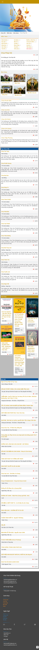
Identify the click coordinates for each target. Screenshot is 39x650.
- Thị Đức (5, 636)
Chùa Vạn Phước (5, 223)
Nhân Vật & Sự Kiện (6, 446)
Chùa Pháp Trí (5, 187)
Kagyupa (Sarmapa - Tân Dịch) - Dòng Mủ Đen (13, 400)
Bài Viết (5, 604)
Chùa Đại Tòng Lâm (6, 247)
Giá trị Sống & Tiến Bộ (7, 384)
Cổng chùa (4, 94)
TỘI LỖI (3, 525)
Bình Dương (4, 153)
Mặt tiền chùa (18, 95)
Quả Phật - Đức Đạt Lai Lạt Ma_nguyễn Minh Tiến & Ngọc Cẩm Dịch (18, 420)
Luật (3, 498)
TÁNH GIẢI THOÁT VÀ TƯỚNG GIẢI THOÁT (12, 458)
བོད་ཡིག (4, 620)
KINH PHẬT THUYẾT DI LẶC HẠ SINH (10, 466)
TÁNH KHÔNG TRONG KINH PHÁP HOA (11, 547)
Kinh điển (4, 321)
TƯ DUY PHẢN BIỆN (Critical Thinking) (11, 539)
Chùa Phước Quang (6, 163)
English (5, 616)
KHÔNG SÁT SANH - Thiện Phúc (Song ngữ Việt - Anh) (15, 495)
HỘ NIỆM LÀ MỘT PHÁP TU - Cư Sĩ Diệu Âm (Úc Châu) (15, 503)
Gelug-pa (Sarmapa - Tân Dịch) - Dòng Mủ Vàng (13, 422)
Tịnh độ (3, 453)
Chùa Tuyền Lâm (5, 271)
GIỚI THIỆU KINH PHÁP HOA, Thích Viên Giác (13, 413)
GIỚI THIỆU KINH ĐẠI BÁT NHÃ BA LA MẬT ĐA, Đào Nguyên (16, 554)
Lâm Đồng (4, 177)
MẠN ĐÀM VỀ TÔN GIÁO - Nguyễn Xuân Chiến (13, 532)
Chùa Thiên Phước (6, 199)
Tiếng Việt (5, 615)
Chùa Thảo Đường (6, 235)
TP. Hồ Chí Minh (5, 165)
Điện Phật (17, 83)
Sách (4, 606)
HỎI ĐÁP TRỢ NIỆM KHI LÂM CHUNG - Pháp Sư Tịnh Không (16, 451)
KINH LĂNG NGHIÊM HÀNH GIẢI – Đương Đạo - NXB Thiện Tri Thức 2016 (6, 346)
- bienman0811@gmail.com (9, 581)
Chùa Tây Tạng (5, 151)
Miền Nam (9, 33)
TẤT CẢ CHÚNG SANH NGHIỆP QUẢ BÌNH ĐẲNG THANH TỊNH (17, 405)
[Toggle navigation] (2, 2)
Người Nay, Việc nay (6, 490)
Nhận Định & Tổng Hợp (7, 542)
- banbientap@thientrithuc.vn (10, 579)
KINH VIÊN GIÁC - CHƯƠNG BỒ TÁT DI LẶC (12, 510)
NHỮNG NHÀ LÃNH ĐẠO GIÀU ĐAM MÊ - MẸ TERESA (15, 444)
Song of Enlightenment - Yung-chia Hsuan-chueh (13, 481)
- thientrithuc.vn (6, 633)
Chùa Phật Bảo (5, 211)
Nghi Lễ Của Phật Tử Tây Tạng (9, 381)
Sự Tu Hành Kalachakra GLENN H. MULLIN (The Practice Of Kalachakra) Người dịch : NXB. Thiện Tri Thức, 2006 (19, 360)
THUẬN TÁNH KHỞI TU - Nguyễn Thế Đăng (12, 517)
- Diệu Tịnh (5, 634)
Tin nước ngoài (5, 439)
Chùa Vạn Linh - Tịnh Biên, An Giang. (10, 473)
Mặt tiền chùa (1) (32, 92)
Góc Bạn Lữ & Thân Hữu (8, 527)
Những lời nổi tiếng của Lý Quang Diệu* (11, 488)
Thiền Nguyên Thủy (6, 564)
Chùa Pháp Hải (5, 82)
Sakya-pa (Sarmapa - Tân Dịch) (18, 330)
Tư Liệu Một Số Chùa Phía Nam (9, 430)
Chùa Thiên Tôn (5, 259)
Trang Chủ (5, 599)
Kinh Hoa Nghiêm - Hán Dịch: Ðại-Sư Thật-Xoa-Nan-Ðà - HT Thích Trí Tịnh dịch (6, 315)
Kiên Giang (16, 33)
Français (5, 618)
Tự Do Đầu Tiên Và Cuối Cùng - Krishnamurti (32, 320)
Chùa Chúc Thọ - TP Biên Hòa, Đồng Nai (11, 427)
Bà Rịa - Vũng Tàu (6, 250)
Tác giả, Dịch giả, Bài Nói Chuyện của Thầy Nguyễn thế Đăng (16, 391)
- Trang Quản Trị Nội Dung (9, 590)
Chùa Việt (3, 33)
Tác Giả (5, 601)
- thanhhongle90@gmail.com (10, 582)
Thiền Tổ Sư (5, 483)
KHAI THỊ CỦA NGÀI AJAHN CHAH (10, 562)
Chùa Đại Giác (5, 175)
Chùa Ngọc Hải (5, 283)
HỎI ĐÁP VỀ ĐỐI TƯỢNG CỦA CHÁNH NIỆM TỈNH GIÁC (15, 389)
